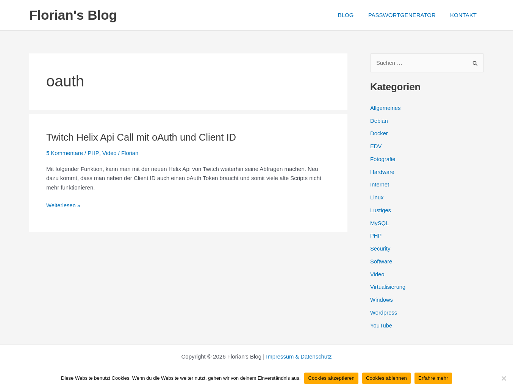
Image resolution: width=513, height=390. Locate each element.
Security (380, 249)
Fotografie (383, 159)
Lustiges (380, 210)
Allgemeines (385, 108)
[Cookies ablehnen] (503, 378)
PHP (93, 153)
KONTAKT (465, 15)
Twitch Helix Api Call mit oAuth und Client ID (142, 137)
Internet (379, 185)
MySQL (379, 223)
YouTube (381, 325)
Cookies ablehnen (386, 378)
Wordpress (383, 312)
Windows (381, 300)
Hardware (382, 172)
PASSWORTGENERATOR (406, 15)
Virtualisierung (388, 287)
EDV (376, 146)
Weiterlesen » (63, 205)
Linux (377, 197)
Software (381, 261)
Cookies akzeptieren (331, 378)
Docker (379, 133)
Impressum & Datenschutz (299, 356)
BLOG (353, 15)
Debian (379, 120)
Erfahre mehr (433, 378)
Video (109, 153)
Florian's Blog (73, 15)
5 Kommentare (64, 153)
